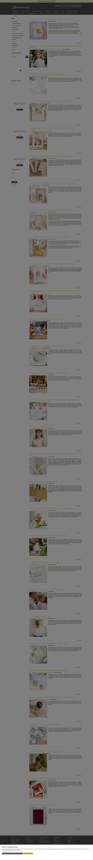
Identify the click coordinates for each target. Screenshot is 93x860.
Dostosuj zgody (18, 853)
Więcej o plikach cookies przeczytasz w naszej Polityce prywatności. (13, 851)
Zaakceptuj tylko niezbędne (8, 853)
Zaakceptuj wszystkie (28, 853)
